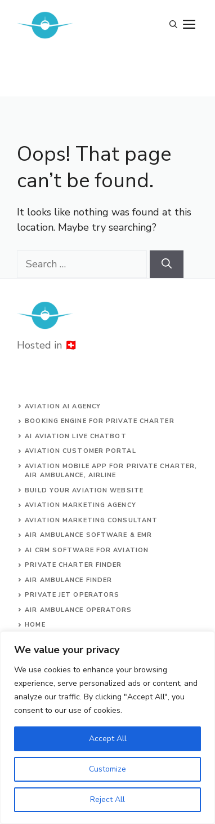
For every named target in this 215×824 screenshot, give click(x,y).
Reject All (107, 799)
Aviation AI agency (63, 406)
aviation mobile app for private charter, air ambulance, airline (111, 471)
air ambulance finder (68, 580)
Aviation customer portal (80, 451)
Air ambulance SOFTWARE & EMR (88, 535)
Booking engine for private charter (99, 421)
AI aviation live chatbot (75, 436)
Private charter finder (73, 565)
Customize (107, 769)
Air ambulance (54, 610)
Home (35, 624)
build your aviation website (84, 490)
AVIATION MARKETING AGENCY (80, 505)
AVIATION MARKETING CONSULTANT (91, 520)
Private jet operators (72, 595)
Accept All (108, 738)
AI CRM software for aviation (87, 550)
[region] (107, 727)
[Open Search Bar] (173, 25)
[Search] (166, 264)
